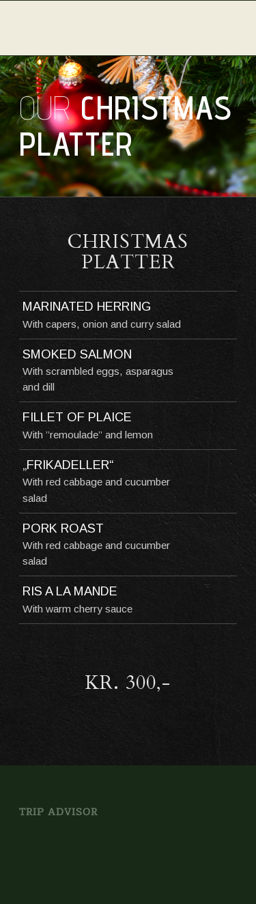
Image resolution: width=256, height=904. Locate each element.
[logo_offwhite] (106, 28)
